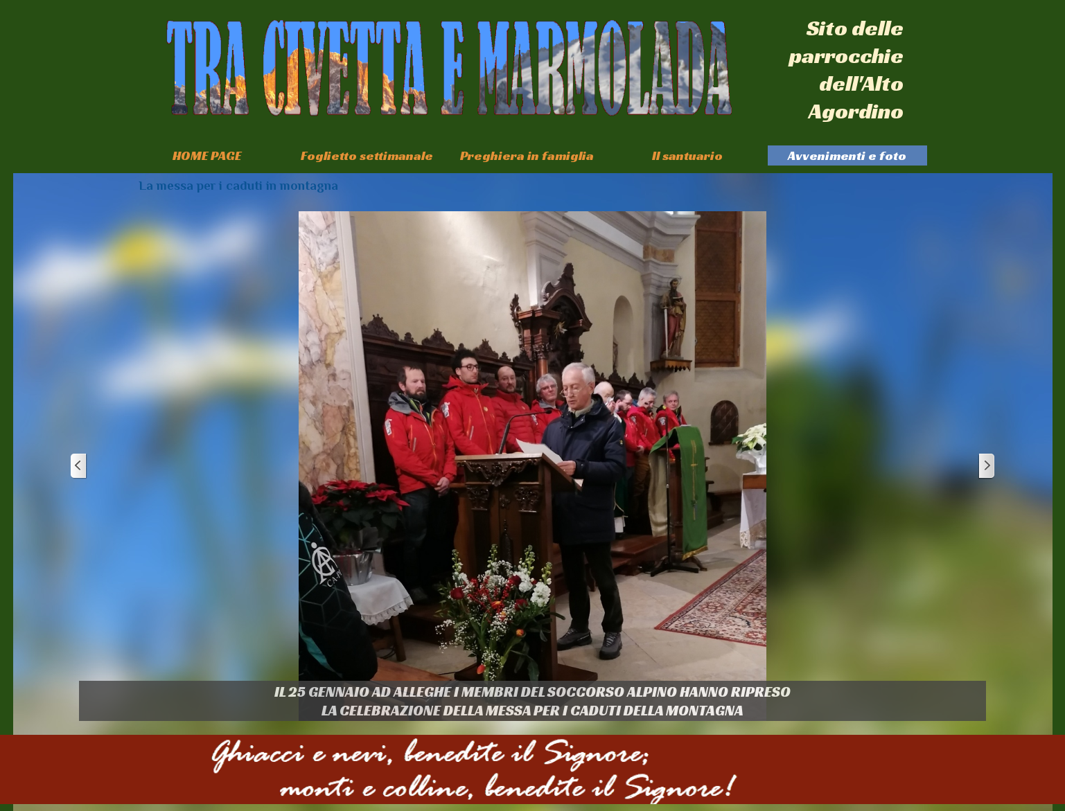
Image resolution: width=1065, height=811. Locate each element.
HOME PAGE (207, 155)
